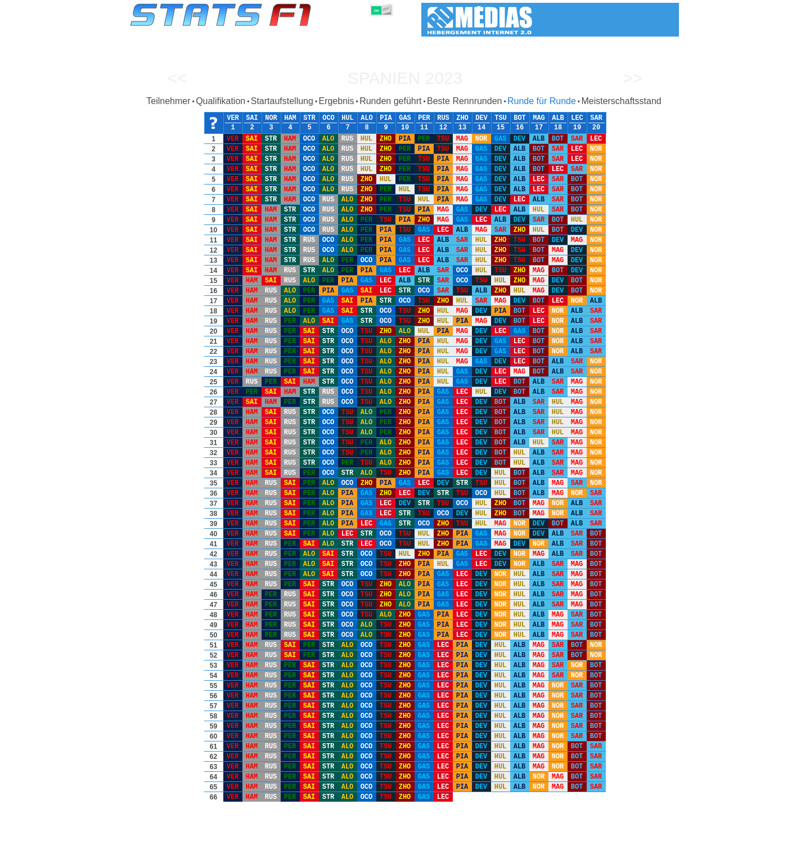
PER (424, 118)
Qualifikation (220, 101)
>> (632, 78)
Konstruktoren (331, 852)
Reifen (406, 852)
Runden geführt (390, 101)
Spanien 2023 (405, 78)
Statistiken (164, 852)
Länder (437, 852)
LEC (577, 118)
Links (564, 852)
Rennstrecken (480, 852)
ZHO (462, 118)
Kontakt (655, 852)
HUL (347, 118)
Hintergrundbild (607, 852)
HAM (290, 118)
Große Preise (247, 852)
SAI (252, 118)
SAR (596, 118)
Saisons (204, 852)
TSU (500, 118)
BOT (520, 118)
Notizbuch (529, 852)
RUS (443, 118)
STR (309, 118)
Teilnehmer (168, 101)
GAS (405, 118)
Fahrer (287, 852)
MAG (539, 118)
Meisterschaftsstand (621, 101)
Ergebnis (336, 101)
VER (233, 118)
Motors (375, 852)
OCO (328, 118)
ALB (558, 118)
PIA (386, 118)
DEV (481, 118)
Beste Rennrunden (464, 101)
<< (177, 78)
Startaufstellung (282, 101)
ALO (367, 118)
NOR (271, 118)
